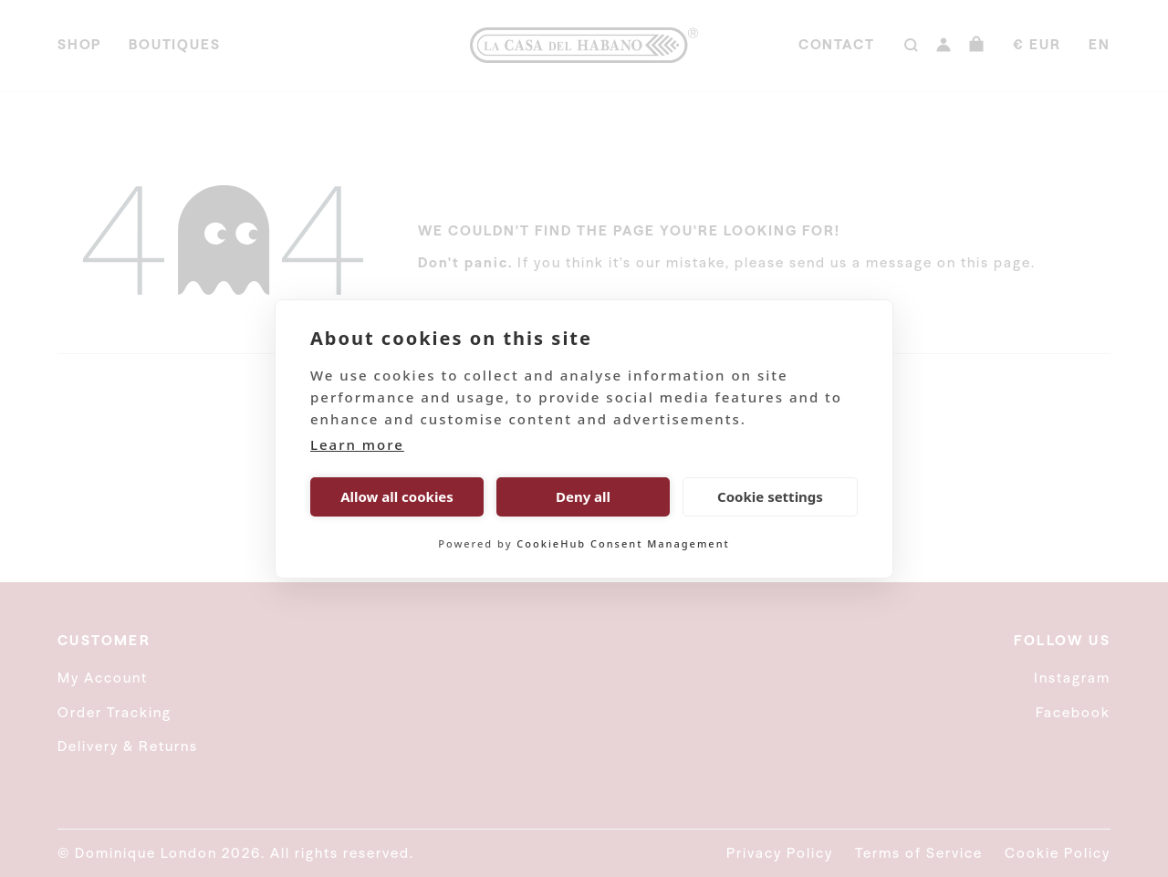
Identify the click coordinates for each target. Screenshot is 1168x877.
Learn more (357, 444)
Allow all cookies (397, 496)
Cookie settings (770, 496)
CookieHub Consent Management (622, 543)
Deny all (583, 496)
